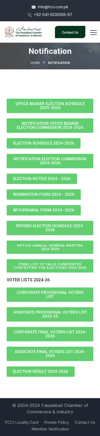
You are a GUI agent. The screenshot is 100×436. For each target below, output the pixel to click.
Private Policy (56, 422)
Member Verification (50, 428)
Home (35, 63)
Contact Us (70, 32)
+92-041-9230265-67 (50, 14)
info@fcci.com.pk (50, 7)
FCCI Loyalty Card (21, 422)
